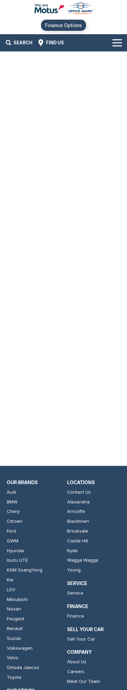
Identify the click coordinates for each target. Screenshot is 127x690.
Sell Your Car (81, 639)
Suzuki (14, 638)
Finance (75, 616)
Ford (11, 531)
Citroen (14, 521)
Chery (13, 511)
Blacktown (78, 521)
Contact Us (79, 492)
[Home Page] (63, 9)
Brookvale (77, 531)
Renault (15, 628)
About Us (76, 661)
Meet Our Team (83, 681)
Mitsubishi (17, 599)
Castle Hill (77, 540)
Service (75, 593)
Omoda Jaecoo (23, 667)
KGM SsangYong (24, 570)
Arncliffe (76, 511)
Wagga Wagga (82, 560)
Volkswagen (20, 648)
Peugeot (15, 618)
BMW (12, 501)
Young (74, 570)
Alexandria (78, 501)
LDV (11, 589)
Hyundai (15, 550)
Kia (10, 579)
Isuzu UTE (17, 560)
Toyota (14, 677)
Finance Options (63, 25)
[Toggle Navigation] (117, 42)
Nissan (14, 608)
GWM (12, 540)
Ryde (72, 550)
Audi (11, 492)
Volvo (12, 657)
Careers (75, 671)
